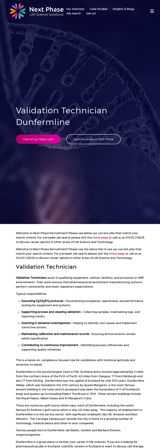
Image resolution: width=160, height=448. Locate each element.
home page (100, 237)
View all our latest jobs (38, 139)
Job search (73, 13)
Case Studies (99, 8)
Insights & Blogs (123, 8)
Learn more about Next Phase (93, 139)
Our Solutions (75, 8)
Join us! (91, 13)
